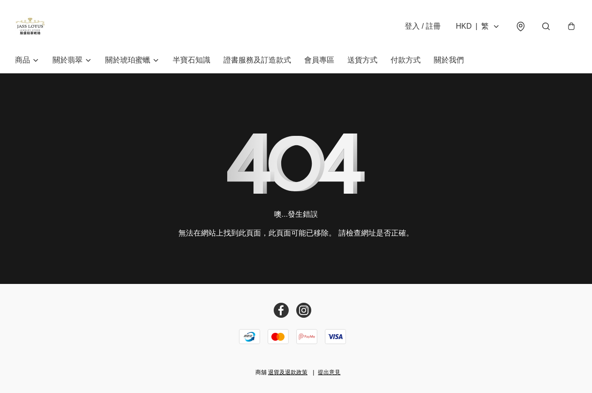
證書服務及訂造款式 (257, 60)
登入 (423, 26)
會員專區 (319, 60)
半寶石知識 (191, 60)
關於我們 (449, 60)
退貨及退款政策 (288, 372)
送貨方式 (362, 60)
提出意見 (329, 372)
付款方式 (406, 60)
